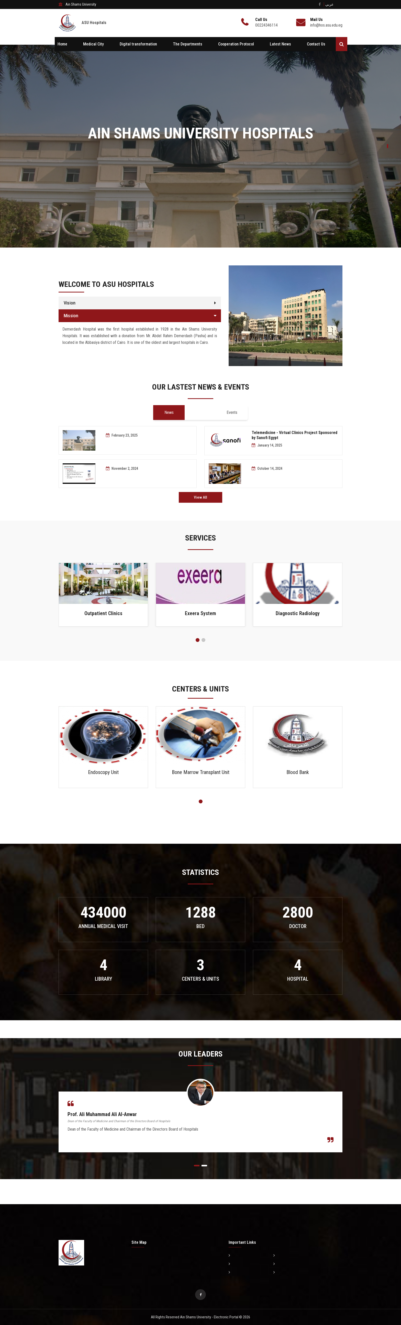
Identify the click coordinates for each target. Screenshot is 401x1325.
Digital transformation (138, 44)
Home (62, 44)
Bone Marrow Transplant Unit (200, 772)
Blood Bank (297, 772)
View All (200, 497)
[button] (197, 640)
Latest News (280, 44)
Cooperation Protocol (236, 44)
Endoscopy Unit (103, 772)
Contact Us (316, 44)
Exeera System (200, 613)
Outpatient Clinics (103, 613)
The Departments (187, 44)
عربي (329, 4)
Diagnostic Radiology (298, 613)
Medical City (93, 44)
